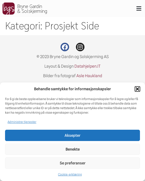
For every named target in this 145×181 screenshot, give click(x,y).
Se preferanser (72, 163)
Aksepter (72, 135)
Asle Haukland (89, 75)
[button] (137, 89)
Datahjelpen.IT (87, 66)
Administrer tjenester (22, 122)
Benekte (73, 149)
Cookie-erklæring (70, 174)
